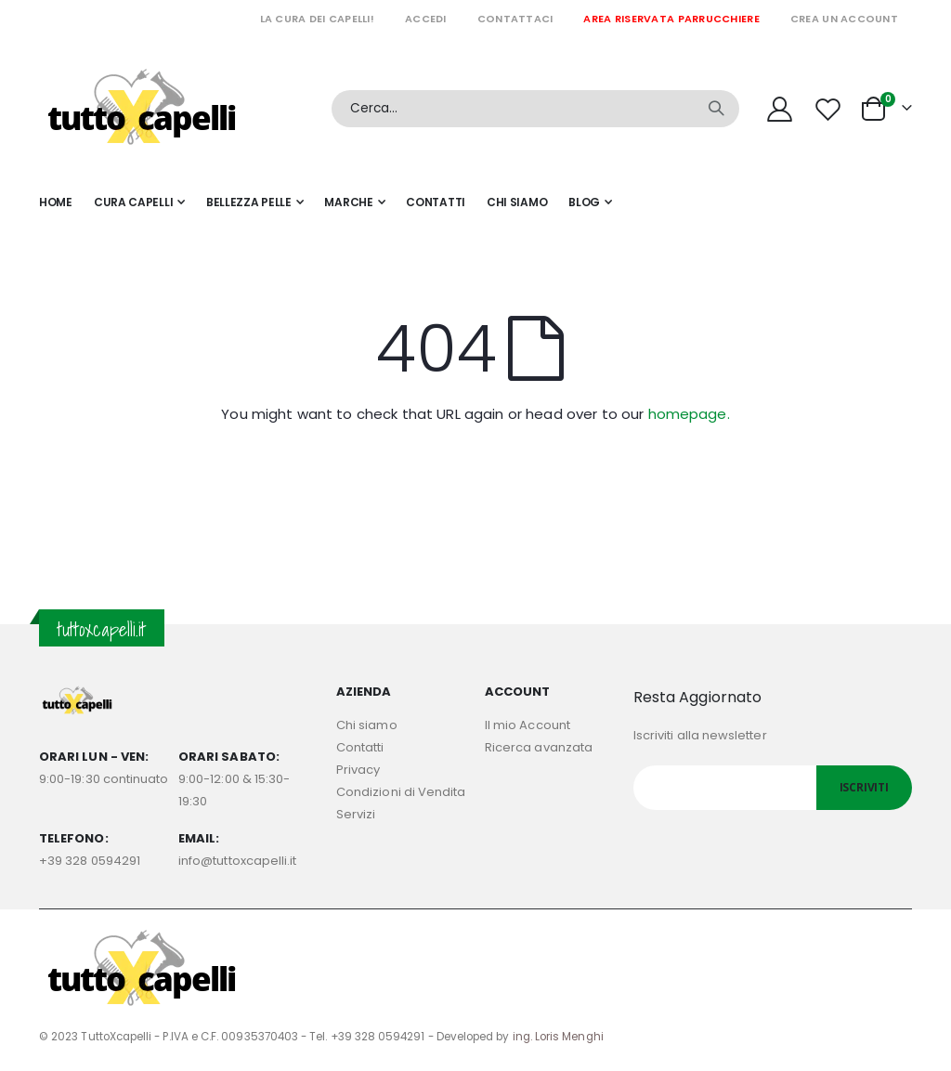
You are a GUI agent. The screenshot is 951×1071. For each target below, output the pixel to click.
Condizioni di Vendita (400, 792)
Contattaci (515, 18)
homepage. (689, 414)
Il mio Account (527, 725)
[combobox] (535, 108)
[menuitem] (590, 202)
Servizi (355, 814)
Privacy (358, 769)
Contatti (360, 747)
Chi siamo (366, 725)
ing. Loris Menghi (558, 1036)
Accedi (426, 18)
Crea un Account (844, 18)
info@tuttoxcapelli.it (237, 860)
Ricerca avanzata (539, 747)
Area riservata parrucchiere (671, 18)
